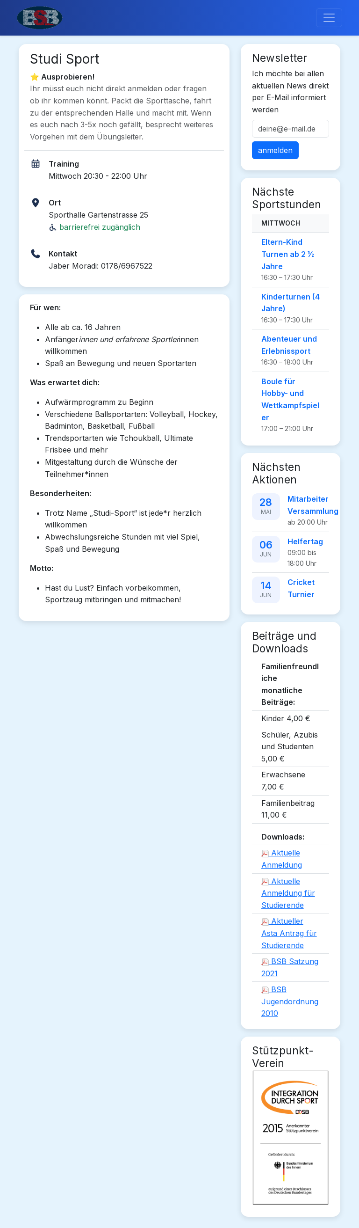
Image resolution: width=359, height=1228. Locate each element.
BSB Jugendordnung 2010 (289, 1001)
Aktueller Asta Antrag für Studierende (289, 933)
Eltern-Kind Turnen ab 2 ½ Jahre (287, 253)
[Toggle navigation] (329, 17)
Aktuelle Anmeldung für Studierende (288, 893)
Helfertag (305, 541)
